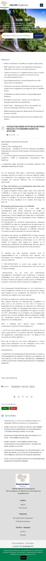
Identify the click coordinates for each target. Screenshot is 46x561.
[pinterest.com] (23, 397)
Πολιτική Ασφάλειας (18, 543)
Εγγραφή (23, 535)
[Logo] (23, 481)
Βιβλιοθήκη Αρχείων (18, 23)
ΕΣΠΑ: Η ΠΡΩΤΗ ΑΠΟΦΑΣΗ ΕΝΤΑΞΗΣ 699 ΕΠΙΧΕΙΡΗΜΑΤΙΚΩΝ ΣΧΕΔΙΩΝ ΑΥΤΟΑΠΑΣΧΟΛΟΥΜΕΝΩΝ (24, 460)
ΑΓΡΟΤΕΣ (32, 386)
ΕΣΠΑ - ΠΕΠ (38, 25)
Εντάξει (23, 557)
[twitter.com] (14, 397)
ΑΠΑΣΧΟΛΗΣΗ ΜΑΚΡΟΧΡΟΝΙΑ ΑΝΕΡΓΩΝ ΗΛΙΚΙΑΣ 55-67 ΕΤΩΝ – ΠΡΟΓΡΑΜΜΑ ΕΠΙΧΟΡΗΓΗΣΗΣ (22, 437)
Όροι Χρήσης (30, 543)
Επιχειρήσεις (35, 40)
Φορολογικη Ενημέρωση (23, 40)
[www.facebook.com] (19, 397)
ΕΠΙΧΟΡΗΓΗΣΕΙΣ (15, 386)
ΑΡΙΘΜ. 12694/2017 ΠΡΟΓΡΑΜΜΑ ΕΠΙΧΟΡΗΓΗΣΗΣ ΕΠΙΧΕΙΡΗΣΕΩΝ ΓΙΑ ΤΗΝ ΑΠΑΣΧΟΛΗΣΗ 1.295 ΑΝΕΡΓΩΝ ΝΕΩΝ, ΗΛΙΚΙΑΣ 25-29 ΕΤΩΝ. (22, 444)
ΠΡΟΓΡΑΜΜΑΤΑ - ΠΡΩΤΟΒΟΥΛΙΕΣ (22, 25)
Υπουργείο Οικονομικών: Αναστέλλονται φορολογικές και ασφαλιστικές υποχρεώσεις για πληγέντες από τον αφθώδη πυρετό (24, 88)
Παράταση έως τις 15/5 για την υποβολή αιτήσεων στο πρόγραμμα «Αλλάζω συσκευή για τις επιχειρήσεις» (22, 422)
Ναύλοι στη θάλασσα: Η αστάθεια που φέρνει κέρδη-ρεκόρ (23, 63)
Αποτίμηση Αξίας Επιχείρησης (23, 518)
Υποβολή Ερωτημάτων (23, 521)
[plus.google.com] (27, 397)
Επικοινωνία (23, 508)
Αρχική (7, 23)
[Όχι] (44, 555)
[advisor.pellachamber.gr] (31, 397)
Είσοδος (23, 531)
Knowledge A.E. (28, 546)
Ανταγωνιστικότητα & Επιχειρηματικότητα (16, 27)
